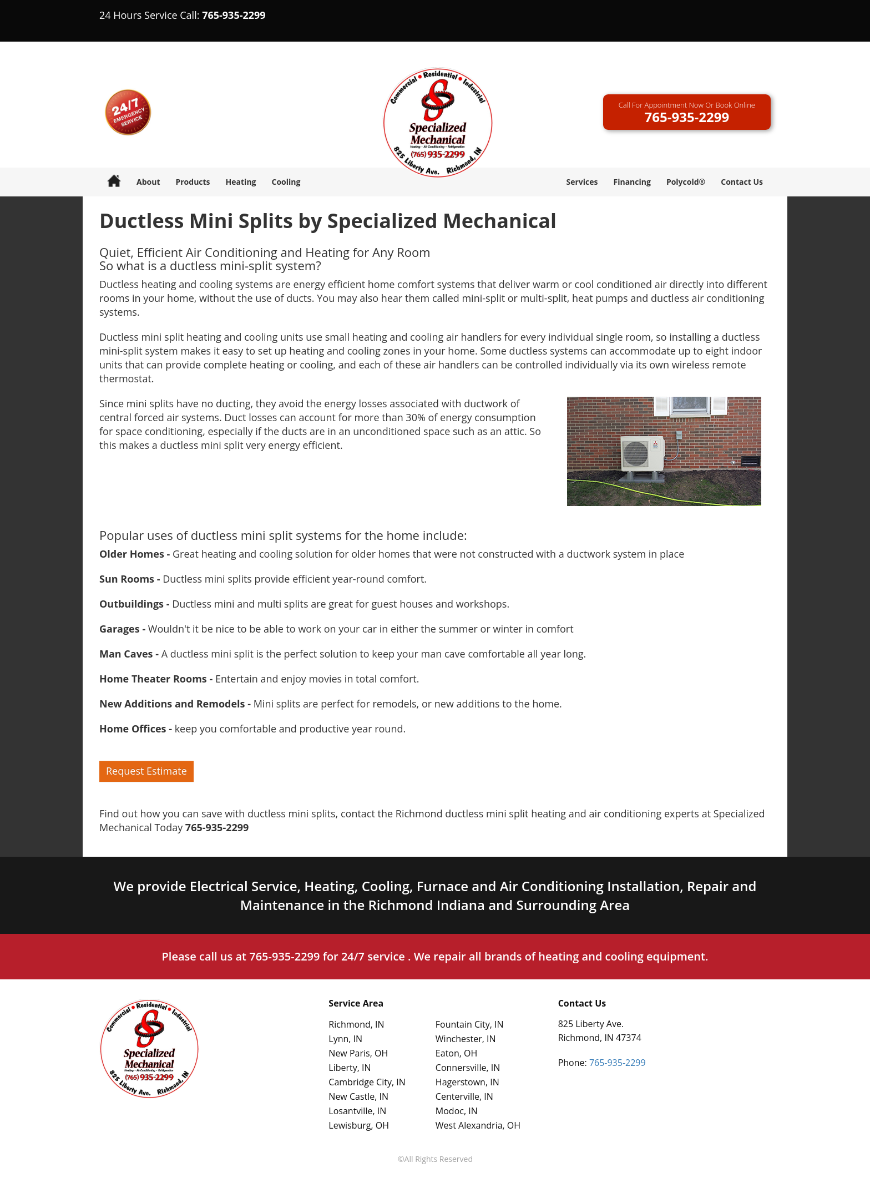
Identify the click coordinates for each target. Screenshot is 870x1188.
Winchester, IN (466, 1039)
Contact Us (742, 181)
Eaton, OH (456, 1053)
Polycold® (685, 181)
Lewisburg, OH (358, 1125)
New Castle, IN (358, 1096)
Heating (241, 181)
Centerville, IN (464, 1096)
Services (582, 181)
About (148, 181)
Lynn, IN (345, 1039)
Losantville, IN (357, 1111)
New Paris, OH (358, 1053)
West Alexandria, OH (478, 1125)
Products (192, 181)
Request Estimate (146, 770)
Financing (631, 181)
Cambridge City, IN (366, 1082)
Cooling (286, 181)
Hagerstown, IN (467, 1082)
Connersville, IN (468, 1067)
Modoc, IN (457, 1111)
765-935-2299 (234, 15)
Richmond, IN (356, 1024)
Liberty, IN (349, 1067)
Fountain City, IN (470, 1024)
